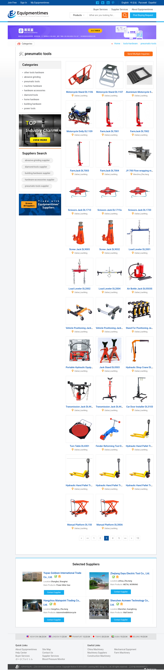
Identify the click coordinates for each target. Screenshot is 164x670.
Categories (27, 43)
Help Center (21, 652)
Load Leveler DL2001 (140, 249)
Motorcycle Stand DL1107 (109, 92)
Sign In (23, 2)
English (125, 2)
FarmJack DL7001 (109, 131)
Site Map (46, 649)
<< (88, 538)
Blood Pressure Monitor (53, 659)
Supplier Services (119, 9)
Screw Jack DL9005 (79, 249)
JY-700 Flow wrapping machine (142, 170)
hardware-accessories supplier (39, 179)
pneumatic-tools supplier (37, 186)
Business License (54, 667)
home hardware (31, 99)
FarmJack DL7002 (139, 131)
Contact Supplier (54, 592)
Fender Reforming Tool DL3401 (112, 446)
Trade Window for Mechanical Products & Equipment (33, 16)
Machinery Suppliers (97, 652)
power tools (29, 108)
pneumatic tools (32, 81)
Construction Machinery (98, 656)
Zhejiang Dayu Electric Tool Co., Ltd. (130, 573)
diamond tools (31, 95)
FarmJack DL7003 (79, 170)
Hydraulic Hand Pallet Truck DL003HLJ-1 (117, 485)
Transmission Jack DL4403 (110, 406)
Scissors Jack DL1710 (79, 210)
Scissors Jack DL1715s (109, 210)
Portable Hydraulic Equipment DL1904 (85, 367)
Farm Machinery (122, 652)
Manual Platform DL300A (110, 524)
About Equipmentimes (142, 9)
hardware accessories (34, 90)
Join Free (12, 2)
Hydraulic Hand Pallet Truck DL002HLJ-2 (87, 485)
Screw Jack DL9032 (109, 249)
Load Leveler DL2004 (110, 288)
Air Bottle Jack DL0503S (139, 288)
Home (117, 43)
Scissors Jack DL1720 (139, 210)
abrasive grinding (32, 77)
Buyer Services (100, 9)
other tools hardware (34, 72)
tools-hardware (130, 43)
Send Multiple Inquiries (138, 54)
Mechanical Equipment (125, 649)
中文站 (133, 2)
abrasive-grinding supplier (37, 160)
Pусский (142, 2)
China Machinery (95, 649)
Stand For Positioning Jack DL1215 (144, 328)
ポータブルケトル (24, 659)
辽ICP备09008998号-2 (138, 667)
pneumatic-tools (148, 43)
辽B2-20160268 (40, 667)
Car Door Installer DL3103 (139, 406)
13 (138, 538)
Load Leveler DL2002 (80, 288)
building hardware (32, 104)
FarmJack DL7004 (109, 170)
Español (152, 2)
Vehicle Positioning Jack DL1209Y (83, 328)
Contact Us (47, 652)
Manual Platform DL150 (79, 524)
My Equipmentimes (40, 2)
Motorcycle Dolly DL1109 (79, 131)
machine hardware (33, 86)
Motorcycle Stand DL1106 (79, 92)
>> (125, 538)
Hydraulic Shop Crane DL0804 (141, 367)
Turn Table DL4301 (79, 446)
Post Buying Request (143, 15)
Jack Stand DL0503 (109, 367)
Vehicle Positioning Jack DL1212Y (113, 328)
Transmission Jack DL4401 (80, 406)
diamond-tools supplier (36, 167)
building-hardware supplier (37, 173)
